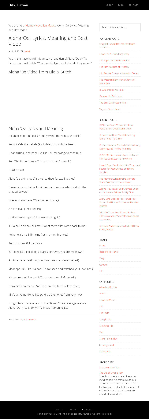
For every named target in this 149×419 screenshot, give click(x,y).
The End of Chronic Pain (111, 372)
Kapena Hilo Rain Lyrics (110, 96)
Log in (108, 414)
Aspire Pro (61, 414)
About (102, 245)
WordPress (98, 414)
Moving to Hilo (106, 325)
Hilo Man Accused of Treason (114, 66)
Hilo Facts (104, 312)
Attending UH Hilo (108, 287)
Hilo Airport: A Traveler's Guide (114, 60)
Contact (103, 264)
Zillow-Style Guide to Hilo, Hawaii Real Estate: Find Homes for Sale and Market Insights (118, 202)
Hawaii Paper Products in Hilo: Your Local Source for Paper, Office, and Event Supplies (119, 169)
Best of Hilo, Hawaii (108, 251)
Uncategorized (106, 345)
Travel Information (108, 338)
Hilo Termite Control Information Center (118, 73)
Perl (101, 332)
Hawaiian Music (28, 319)
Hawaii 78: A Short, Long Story (114, 53)
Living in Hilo (105, 319)
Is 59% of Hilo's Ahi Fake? (111, 89)
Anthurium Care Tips (109, 367)
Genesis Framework (81, 414)
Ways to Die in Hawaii (109, 109)
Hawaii (102, 293)
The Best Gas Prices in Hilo (112, 102)
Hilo (101, 271)
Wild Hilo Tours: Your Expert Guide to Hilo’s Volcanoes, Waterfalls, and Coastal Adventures (119, 216)
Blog (101, 258)
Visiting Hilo (104, 351)
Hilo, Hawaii (18, 5)
